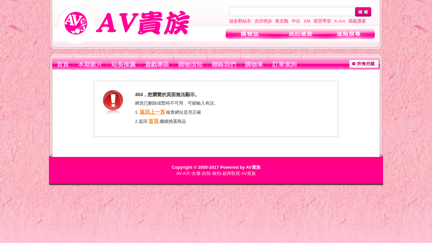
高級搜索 (357, 21)
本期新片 (90, 64)
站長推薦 (123, 64)
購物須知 (190, 64)
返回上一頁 (152, 112)
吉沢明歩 (263, 21)
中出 (296, 21)
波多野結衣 (240, 21)
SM (307, 21)
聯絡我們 (224, 64)
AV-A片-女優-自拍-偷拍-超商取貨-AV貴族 (216, 173)
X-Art (339, 21)
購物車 (254, 64)
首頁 (63, 64)
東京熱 (281, 21)
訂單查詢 (284, 64)
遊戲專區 (157, 64)
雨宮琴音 (322, 21)
